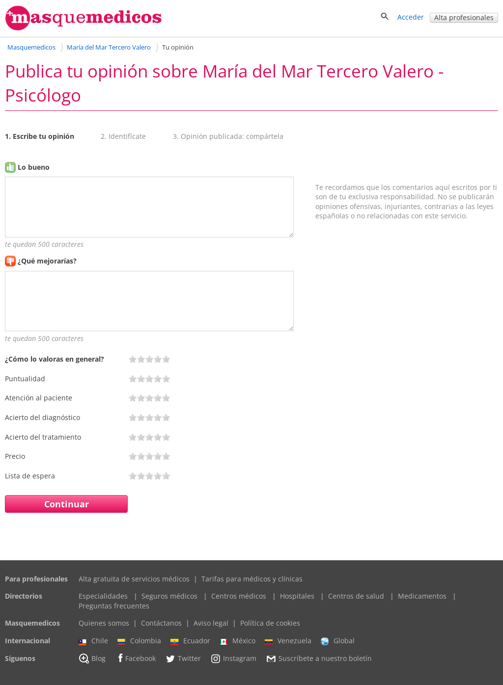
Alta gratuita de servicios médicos (134, 578)
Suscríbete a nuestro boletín (319, 658)
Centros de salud (356, 596)
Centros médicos (238, 596)
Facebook (135, 658)
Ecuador (190, 641)
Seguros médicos (169, 596)
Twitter (183, 658)
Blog (92, 658)
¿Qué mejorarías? (47, 260)
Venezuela (288, 641)
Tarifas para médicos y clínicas (252, 578)
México (237, 641)
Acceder (410, 17)
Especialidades (103, 596)
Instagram (233, 658)
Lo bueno (34, 167)
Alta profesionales (464, 17)
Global (338, 641)
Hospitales (297, 596)
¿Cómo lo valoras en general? (54, 359)
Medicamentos (422, 596)
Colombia (139, 641)
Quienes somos (104, 623)
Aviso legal (211, 623)
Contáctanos (161, 623)
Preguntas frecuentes (114, 605)
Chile (93, 641)
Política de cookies (270, 623)
